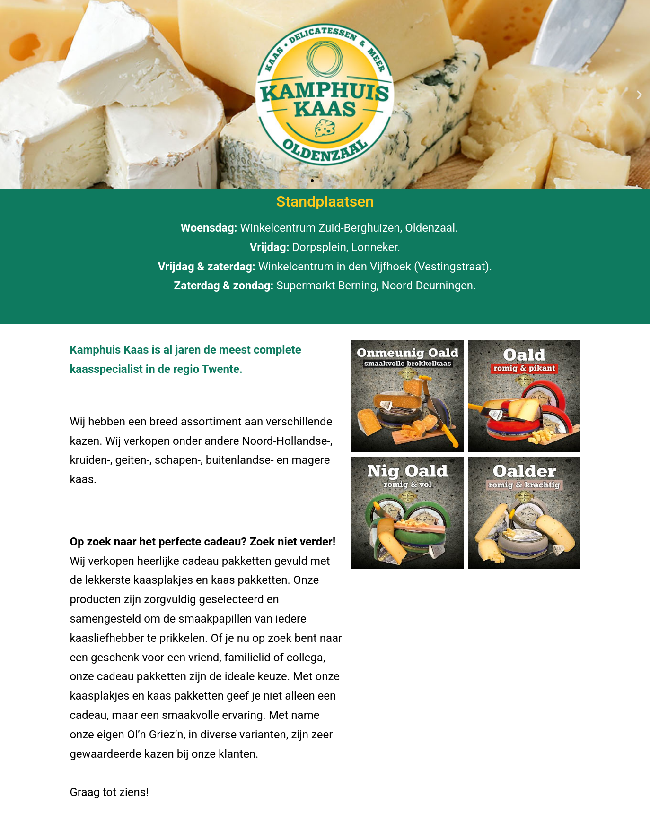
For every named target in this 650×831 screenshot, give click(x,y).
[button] (11, 95)
